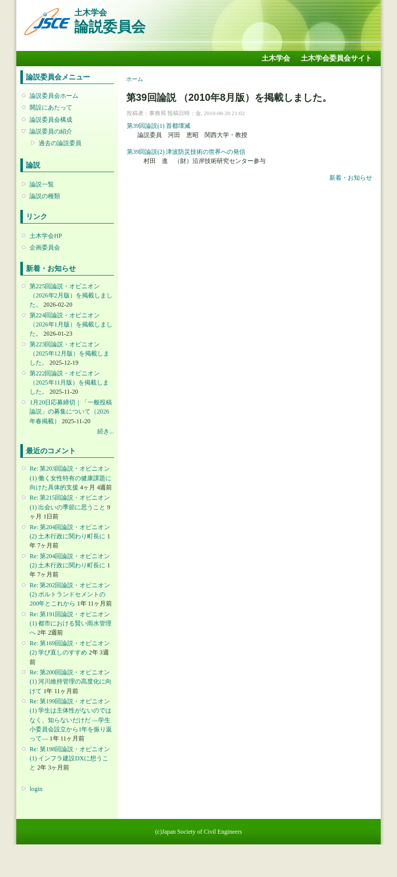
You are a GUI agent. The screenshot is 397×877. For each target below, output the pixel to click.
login (36, 788)
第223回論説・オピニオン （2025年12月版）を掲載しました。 (69, 353)
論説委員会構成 (51, 119)
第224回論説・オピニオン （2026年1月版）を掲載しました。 (71, 324)
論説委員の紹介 (51, 131)
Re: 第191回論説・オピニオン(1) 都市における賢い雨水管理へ (70, 623)
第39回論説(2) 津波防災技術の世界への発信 (186, 151)
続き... (105, 431)
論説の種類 (45, 196)
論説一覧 (42, 184)
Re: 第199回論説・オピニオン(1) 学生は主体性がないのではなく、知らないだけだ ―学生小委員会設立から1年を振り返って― (71, 720)
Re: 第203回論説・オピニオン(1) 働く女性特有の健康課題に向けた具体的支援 (70, 477)
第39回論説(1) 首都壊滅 (158, 125)
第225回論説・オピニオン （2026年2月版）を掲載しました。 (71, 295)
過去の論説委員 (60, 143)
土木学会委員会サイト (336, 58)
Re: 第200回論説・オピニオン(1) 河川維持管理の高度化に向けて (70, 681)
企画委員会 (45, 247)
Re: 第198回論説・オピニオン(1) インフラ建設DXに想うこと (70, 758)
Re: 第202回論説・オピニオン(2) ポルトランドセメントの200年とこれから (70, 594)
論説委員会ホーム (54, 95)
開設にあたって (51, 107)
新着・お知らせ (350, 177)
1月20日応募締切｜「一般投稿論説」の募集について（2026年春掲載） (71, 411)
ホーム (134, 79)
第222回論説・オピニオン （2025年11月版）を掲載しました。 (69, 382)
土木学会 (276, 58)
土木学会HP (46, 235)
